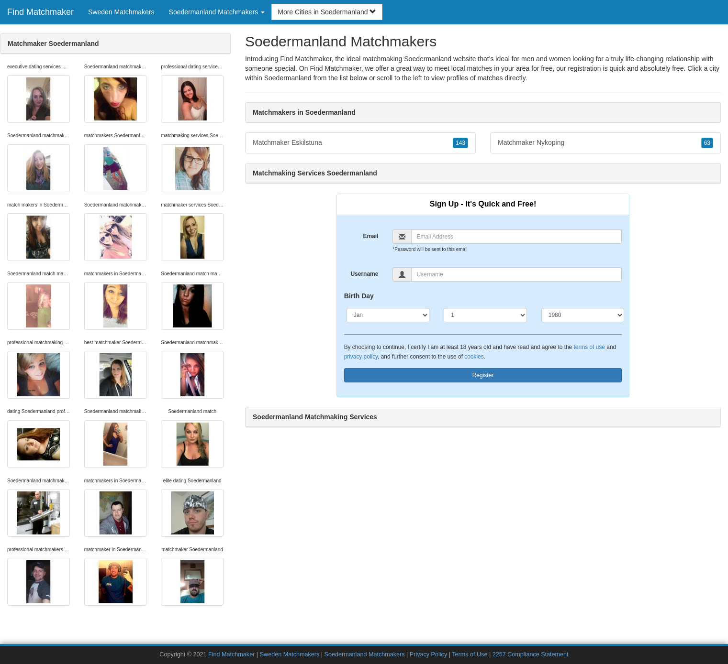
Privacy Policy (428, 654)
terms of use (589, 347)
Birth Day (359, 296)
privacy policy (361, 356)
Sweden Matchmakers (121, 12)
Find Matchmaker (40, 12)
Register (483, 375)
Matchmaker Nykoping (605, 143)
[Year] (583, 315)
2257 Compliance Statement (531, 654)
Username (364, 274)
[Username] (516, 274)
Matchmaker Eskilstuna (360, 143)
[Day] (485, 315)
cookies (473, 356)
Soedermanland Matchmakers (366, 654)
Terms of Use (469, 654)
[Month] (388, 315)
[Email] (516, 236)
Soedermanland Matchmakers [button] (217, 12)
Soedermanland (288, 78)
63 (707, 143)
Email (370, 236)
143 (460, 143)
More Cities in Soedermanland (327, 12)
